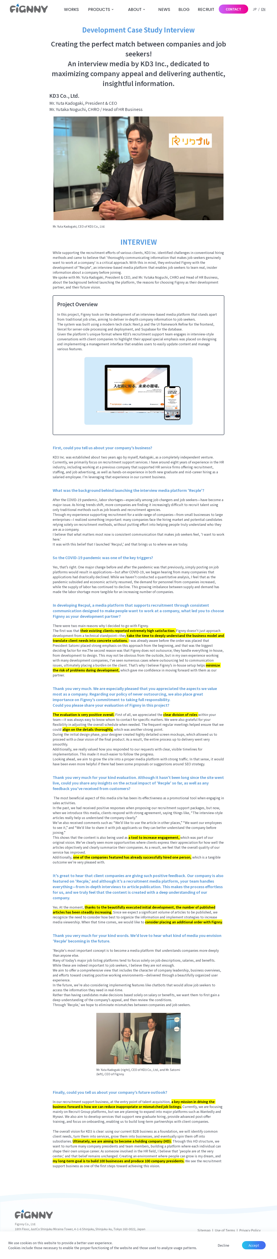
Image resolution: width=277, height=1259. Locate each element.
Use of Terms (225, 1230)
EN (263, 9)
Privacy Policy (250, 1230)
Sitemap (204, 1230)
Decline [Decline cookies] (223, 1245)
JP (255, 9)
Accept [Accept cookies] (254, 1245)
